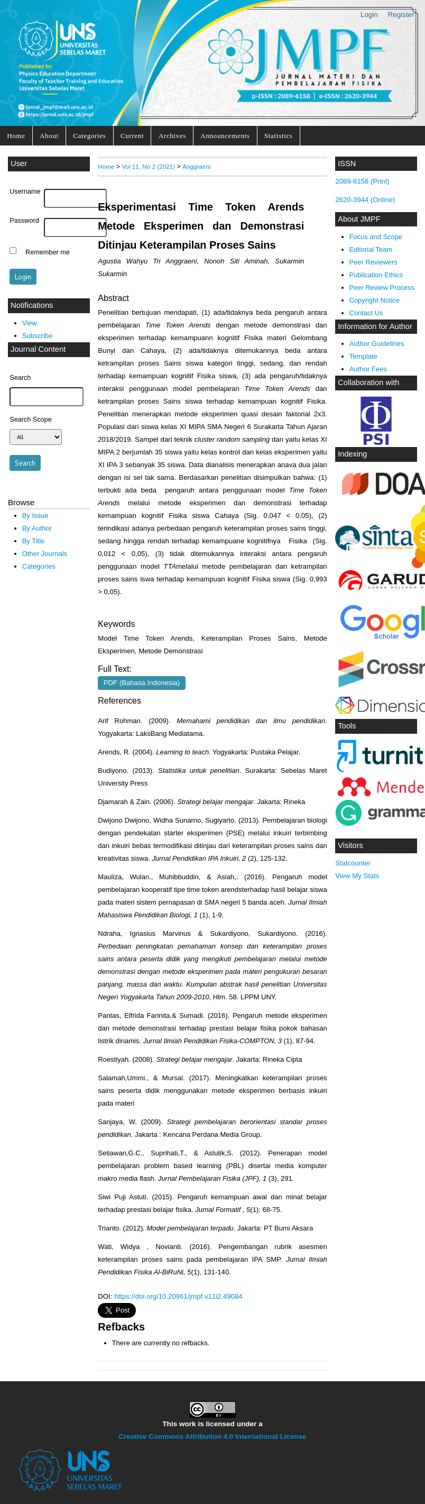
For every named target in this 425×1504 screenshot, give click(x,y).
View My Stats (357, 876)
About (49, 136)
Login (369, 15)
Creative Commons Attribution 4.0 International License (213, 1437)
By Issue (35, 515)
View (29, 323)
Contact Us (366, 313)
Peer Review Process (381, 287)
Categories (89, 136)
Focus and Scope (375, 237)
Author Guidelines (376, 344)
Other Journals (44, 554)
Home (16, 136)
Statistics (278, 136)
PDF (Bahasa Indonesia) (142, 683)
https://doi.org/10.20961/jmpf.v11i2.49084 (178, 1296)
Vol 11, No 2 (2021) (148, 166)
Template (363, 356)
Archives (172, 136)
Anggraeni (196, 166)
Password (24, 220)
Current (132, 136)
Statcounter (353, 863)
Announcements (225, 136)
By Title (33, 541)
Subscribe (37, 336)
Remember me (47, 252)
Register (401, 15)
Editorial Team (371, 249)
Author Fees (368, 369)
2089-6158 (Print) (362, 181)
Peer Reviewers (373, 262)
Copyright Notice (374, 300)
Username (25, 191)
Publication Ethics (376, 275)
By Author (37, 528)
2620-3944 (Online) (365, 200)
